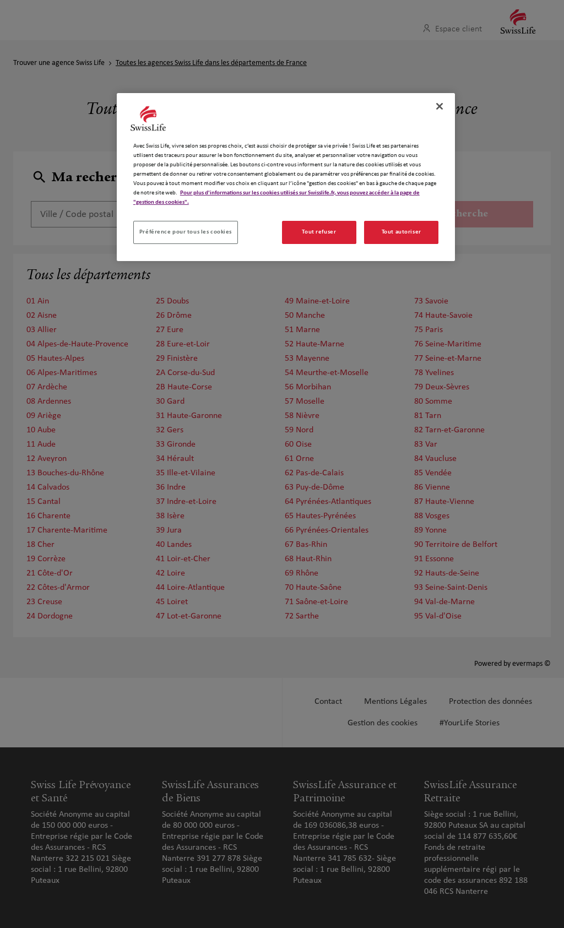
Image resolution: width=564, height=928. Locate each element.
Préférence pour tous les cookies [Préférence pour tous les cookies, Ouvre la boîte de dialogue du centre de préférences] (185, 232)
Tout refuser (319, 232)
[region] (286, 177)
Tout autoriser (401, 232)
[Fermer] (439, 106)
